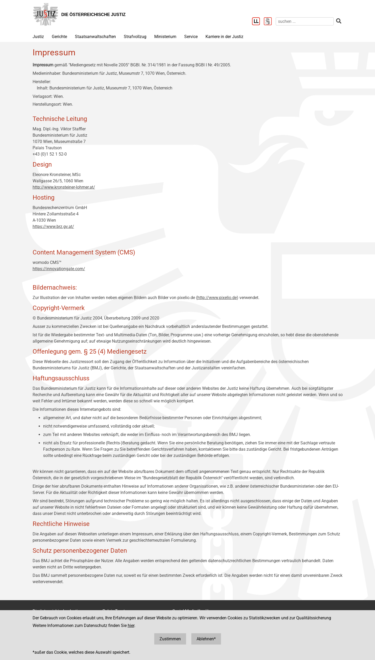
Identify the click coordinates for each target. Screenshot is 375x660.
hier (131, 625)
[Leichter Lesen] (258, 21)
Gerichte (59, 36)
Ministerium (165, 36)
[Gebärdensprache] (270, 21)
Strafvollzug (135, 36)
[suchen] (305, 21)
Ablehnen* (206, 638)
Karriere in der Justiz (224, 36)
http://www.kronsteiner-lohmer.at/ (64, 187)
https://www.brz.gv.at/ (53, 226)
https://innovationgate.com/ (59, 268)
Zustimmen (170, 638)
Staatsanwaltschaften (95, 36)
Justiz (38, 36)
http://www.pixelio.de (217, 297)
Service (191, 36)
